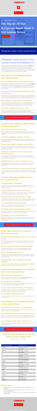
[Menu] (18, 7)
